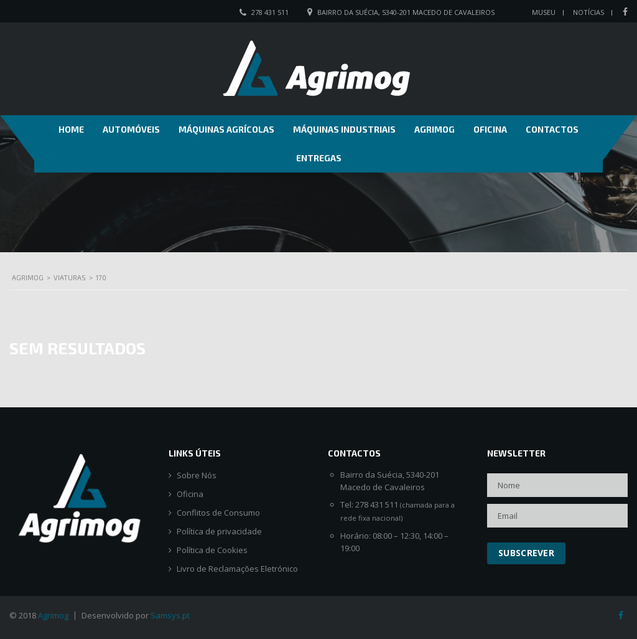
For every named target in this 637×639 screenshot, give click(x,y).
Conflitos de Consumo (218, 513)
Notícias (588, 12)
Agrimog (434, 129)
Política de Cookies (212, 550)
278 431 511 (270, 12)
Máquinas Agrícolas (226, 129)
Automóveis (131, 129)
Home (71, 129)
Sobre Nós (196, 475)
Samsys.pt (170, 615)
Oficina (490, 129)
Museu (544, 12)
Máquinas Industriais (344, 129)
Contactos (552, 129)
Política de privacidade (219, 532)
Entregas (319, 158)
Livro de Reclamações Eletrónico (237, 569)
